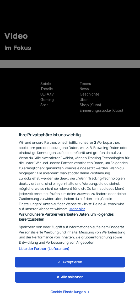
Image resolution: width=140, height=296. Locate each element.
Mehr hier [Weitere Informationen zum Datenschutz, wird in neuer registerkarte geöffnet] (77, 212)
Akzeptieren (72, 265)
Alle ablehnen (72, 280)
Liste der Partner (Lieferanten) (44, 252)
